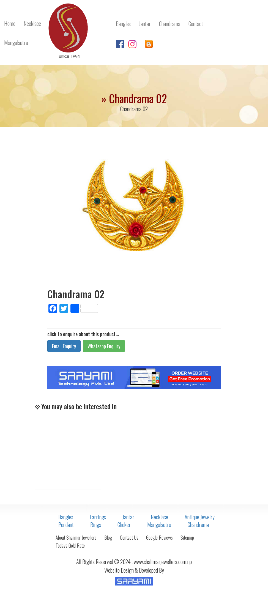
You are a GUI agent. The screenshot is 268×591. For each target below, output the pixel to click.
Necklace (159, 517)
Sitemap (187, 537)
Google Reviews (159, 537)
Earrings (98, 517)
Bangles (65, 517)
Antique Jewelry (200, 517)
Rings (95, 524)
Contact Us (129, 537)
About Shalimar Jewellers (76, 537)
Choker (124, 524)
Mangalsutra (159, 524)
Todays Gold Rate (70, 545)
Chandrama (198, 524)
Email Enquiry (64, 346)
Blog (108, 537)
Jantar (128, 517)
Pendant (66, 524)
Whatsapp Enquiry (103, 346)
